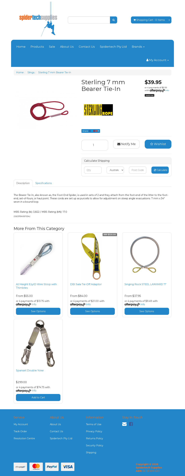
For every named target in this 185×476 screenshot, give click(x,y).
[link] (131, 424)
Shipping (91, 452)
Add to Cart (38, 397)
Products (37, 46)
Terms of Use (93, 424)
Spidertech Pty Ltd (113, 46)
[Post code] (137, 170)
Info (167, 90)
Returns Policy (94, 438)
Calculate (160, 170)
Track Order (20, 431)
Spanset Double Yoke (30, 370)
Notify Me (126, 144)
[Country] (115, 170)
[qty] (92, 170)
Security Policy (94, 445)
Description (23, 183)
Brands (138, 46)
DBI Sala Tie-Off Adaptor (86, 284)
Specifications (43, 183)
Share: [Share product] (90, 131)
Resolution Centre (24, 438)
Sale (52, 46)
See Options (38, 311)
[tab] (23, 183)
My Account (21, 424)
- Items (149, 19)
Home (21, 46)
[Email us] (124, 424)
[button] (158, 144)
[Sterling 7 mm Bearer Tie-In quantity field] (94, 145)
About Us (67, 46)
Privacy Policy (94, 431)
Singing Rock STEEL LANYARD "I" (145, 284)
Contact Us (87, 46)
